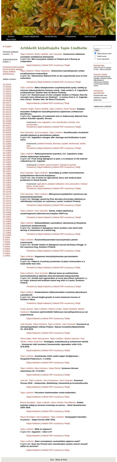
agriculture (42, 184)
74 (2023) (7, 91)
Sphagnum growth (68, 165)
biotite (82, 143)
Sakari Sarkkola (70, 309)
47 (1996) (7, 153)
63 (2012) (7, 116)
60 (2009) (7, 123)
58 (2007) (7, 128)
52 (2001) (7, 141)
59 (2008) (7, 125)
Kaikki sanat (101, 58)
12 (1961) (7, 233)
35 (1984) (7, 180)
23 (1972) (7, 208)
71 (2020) (7, 98)
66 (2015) (7, 109)
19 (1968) (7, 217)
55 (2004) (7, 135)
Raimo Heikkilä (41, 54)
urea (28, 146)
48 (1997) (7, 151)
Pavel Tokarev (70, 109)
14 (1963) (7, 228)
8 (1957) (6, 242)
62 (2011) (7, 119)
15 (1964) (7, 226)
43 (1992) (7, 162)
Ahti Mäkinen (70, 402)
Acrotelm (41, 165)
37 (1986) (7, 176)
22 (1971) (7, 210)
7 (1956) (6, 244)
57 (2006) (7, 130)
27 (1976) (7, 198)
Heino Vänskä (57, 402)
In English (7, 46)
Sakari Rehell (54, 368)
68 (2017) (7, 105)
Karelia (72, 122)
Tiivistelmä (31, 82)
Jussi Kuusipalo (41, 132)
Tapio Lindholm (27, 54)
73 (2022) (7, 93)
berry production (72, 184)
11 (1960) (7, 235)
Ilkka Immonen (41, 368)
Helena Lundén (55, 309)
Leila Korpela (26, 324)
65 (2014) (7, 112)
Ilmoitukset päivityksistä (99, 97)
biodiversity (74, 143)
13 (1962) (7, 230)
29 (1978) (7, 194)
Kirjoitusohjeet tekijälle (9, 70)
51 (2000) (7, 144)
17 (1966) (7, 221)
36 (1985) (7, 178)
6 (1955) (6, 246)
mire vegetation (44, 122)
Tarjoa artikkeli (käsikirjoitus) (9, 75)
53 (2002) (7, 139)
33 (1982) (7, 185)
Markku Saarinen (71, 338)
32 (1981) (7, 187)
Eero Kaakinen (43, 417)
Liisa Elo (24, 380)
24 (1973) (7, 205)
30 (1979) (7, 192)
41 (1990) (7, 167)
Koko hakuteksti (103, 61)
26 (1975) (7, 201)
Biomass (57, 143)
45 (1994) (7, 157)
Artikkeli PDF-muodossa (52, 65)
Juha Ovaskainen (50, 380)
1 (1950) (6, 258)
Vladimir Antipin (27, 109)
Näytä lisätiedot (33, 65)
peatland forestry (44, 143)
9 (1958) (6, 240)
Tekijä (66, 103)
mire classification (60, 122)
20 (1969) (7, 214)
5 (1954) (6, 249)
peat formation (52, 165)
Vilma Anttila (25, 338)
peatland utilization (56, 184)
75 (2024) (7, 89)
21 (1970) (7, 212)
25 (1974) (7, 203)
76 (12, 54)
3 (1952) (6, 253)
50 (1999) (7, 146)
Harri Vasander (55, 54)
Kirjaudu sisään (100, 78)
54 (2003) (7, 137)
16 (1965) (7, 224)
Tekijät (67, 65)
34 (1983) (7, 182)
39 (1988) (7, 171)
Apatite (65, 143)
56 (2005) (7, 132)
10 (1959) (7, 237)
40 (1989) (7, 169)
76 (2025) (7, 87)
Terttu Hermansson (40, 338)
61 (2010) (7, 121)
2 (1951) (6, 256)
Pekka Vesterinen (42, 71)
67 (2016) (7, 107)
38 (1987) (7, 173)
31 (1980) (7, 189)
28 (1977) (7, 196)
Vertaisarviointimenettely (13, 67)
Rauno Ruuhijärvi (27, 402)
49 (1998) (7, 148)
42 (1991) (7, 164)
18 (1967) (7, 219)
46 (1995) (7, 155)
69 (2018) (7, 103)
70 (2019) (7, 100)
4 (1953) (6, 251)
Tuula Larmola (26, 309)
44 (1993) (7, 160)
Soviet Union (38, 186)
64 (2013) (7, 114)
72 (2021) (7, 96)
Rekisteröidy (99, 67)
